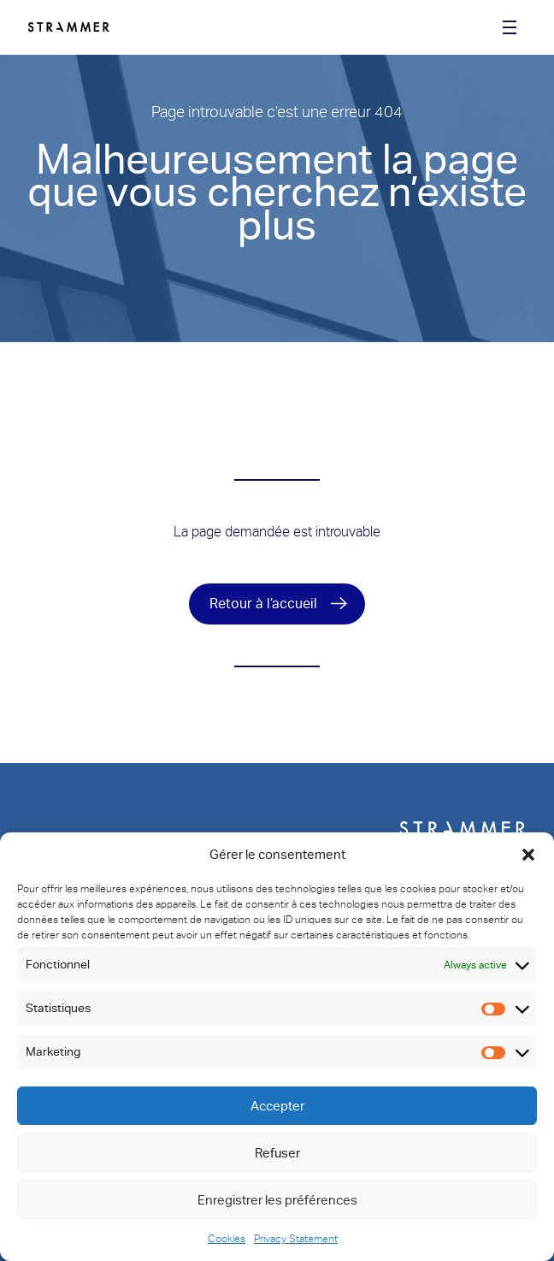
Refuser (277, 1153)
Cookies (226, 1239)
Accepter (277, 1106)
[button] (528, 854)
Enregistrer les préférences (277, 1200)
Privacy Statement (296, 1239)
